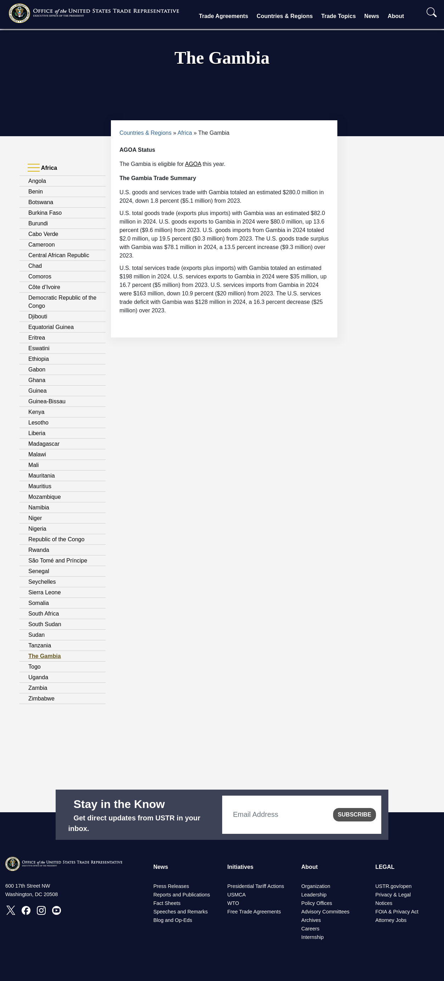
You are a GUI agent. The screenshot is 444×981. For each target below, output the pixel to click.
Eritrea (36, 338)
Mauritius (39, 486)
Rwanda (38, 550)
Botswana (40, 202)
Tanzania (39, 645)
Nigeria (37, 529)
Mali (33, 465)
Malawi (37, 454)
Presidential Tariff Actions (255, 886)
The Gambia (44, 656)
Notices (383, 903)
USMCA (236, 895)
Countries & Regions (285, 16)
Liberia (36, 433)
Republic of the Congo (56, 539)
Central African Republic (58, 255)
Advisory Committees (325, 911)
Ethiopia (38, 359)
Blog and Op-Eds (172, 920)
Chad (35, 266)
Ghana (36, 380)
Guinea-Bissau (47, 401)
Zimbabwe (41, 699)
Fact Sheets (167, 903)
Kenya (36, 412)
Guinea (37, 391)
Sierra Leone (44, 592)
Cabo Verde (43, 234)
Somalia (38, 603)
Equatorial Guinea (51, 327)
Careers (310, 928)
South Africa (43, 614)
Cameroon (41, 245)
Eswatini (39, 348)
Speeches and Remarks (180, 911)
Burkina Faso (45, 213)
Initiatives (240, 867)
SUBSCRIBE (354, 815)
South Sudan (44, 624)
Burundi (38, 223)
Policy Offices (316, 903)
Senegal (38, 571)
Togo (34, 667)
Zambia (37, 688)
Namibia (38, 507)
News (371, 16)
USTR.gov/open (393, 886)
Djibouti (37, 316)
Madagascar (44, 444)
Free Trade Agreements (254, 911)
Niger (35, 518)
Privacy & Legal (393, 895)
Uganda (38, 677)
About (396, 16)
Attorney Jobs (390, 920)
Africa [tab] (42, 168)
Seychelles (42, 582)
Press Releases (171, 886)
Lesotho (38, 423)
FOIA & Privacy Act (396, 911)
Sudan (36, 635)
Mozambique (44, 497)
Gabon (36, 370)
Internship (312, 937)
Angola (37, 181)
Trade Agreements (223, 16)
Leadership (313, 895)
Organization (315, 886)
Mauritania (41, 476)
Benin (35, 192)
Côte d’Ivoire (44, 287)
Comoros (39, 276)
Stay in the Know (119, 804)
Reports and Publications (181, 895)
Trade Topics (338, 16)
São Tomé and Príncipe (57, 561)
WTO (233, 903)
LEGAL (384, 867)
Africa (185, 133)
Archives (311, 920)
